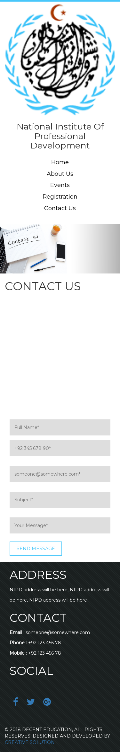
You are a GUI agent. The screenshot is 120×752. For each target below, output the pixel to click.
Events (60, 185)
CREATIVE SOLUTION (30, 742)
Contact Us (60, 208)
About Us (60, 173)
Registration (60, 196)
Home (60, 162)
